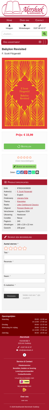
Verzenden (11, 296)
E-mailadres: (9, 285)
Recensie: (8, 262)
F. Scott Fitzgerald (24, 192)
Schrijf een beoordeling (24, 166)
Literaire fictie (22, 198)
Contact (39, 20)
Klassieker (21, 201)
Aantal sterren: (10, 244)
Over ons (24, 20)
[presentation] (19, 304)
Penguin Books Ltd (25, 208)
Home (9, 20)
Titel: (6, 253)
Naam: (6, 276)
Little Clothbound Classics (28, 205)
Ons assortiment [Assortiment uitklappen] (11, 42)
